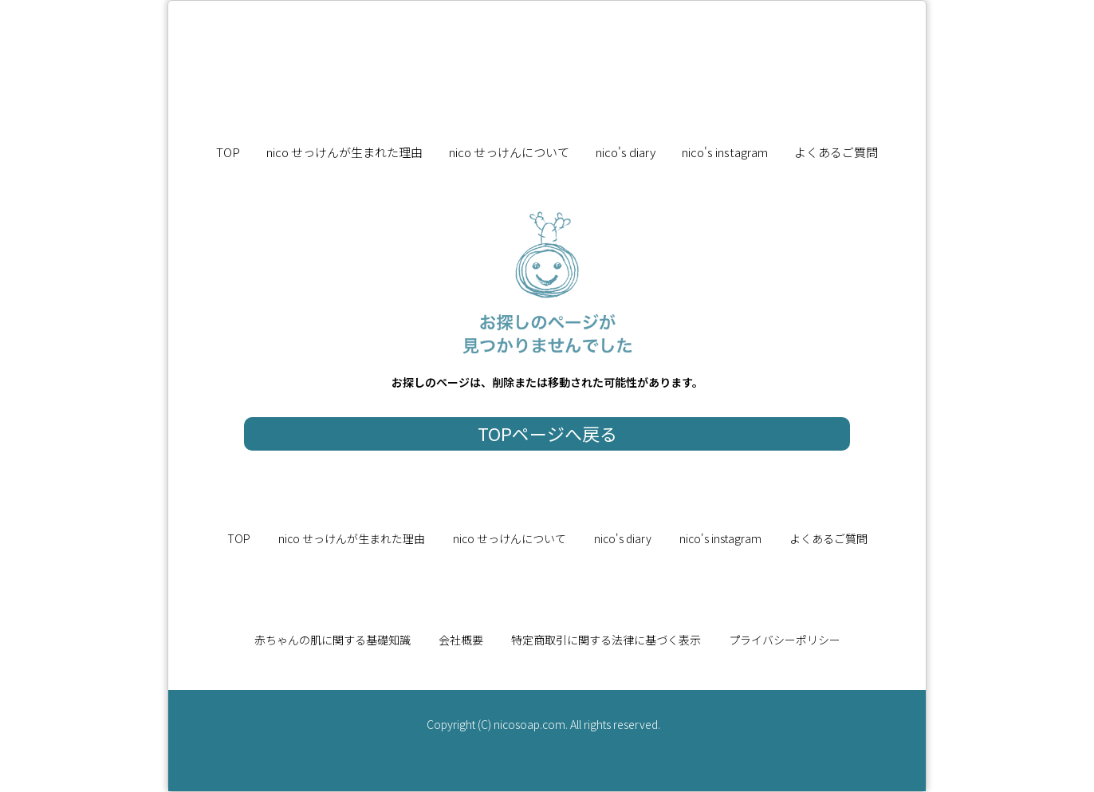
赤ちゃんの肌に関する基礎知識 (332, 640)
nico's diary (625, 152)
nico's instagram (725, 152)
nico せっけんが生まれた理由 (344, 152)
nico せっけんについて (509, 152)
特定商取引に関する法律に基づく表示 (606, 640)
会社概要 (461, 640)
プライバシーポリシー (784, 640)
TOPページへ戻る (547, 433)
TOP (228, 152)
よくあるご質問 (836, 152)
